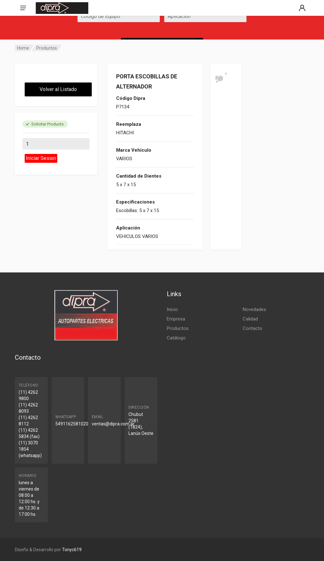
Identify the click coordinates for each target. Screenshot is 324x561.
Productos (46, 48)
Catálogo (176, 338)
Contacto (252, 328)
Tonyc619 (72, 549)
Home (23, 48)
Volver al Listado (58, 89)
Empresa (176, 319)
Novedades (254, 309)
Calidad (250, 319)
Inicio (172, 309)
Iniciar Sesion (41, 158)
